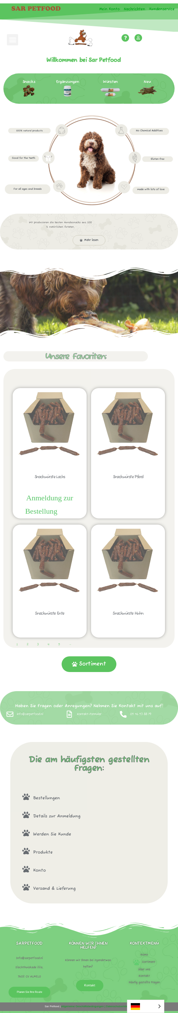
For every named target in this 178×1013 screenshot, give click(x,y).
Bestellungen (46, 798)
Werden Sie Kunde (52, 834)
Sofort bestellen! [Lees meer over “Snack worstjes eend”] (49, 631)
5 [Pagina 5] (59, 644)
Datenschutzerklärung (119, 1006)
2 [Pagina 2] (27, 644)
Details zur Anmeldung (56, 816)
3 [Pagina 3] (38, 644)
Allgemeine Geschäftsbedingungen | (83, 1006)
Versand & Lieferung (54, 888)
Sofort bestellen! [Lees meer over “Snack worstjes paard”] (128, 494)
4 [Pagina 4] (48, 644)
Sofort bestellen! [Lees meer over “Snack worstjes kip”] (128, 631)
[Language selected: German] (145, 1006)
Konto (39, 870)
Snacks (29, 82)
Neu (147, 82)
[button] (12, 39)
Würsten (110, 82)
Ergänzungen (67, 82)
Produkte (43, 852)
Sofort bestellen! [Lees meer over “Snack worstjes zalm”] (66, 512)
